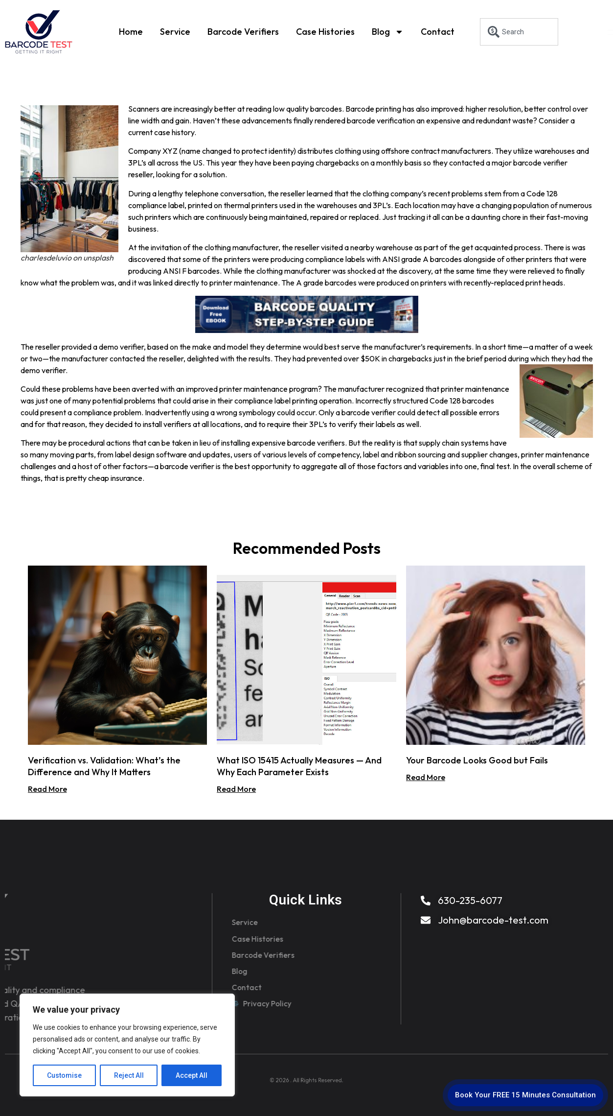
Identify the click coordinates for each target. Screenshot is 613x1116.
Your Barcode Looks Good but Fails (477, 760)
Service (175, 30)
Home (131, 30)
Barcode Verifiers (243, 30)
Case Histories (325, 30)
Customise (64, 1075)
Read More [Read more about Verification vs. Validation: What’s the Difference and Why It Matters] (47, 789)
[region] (127, 1045)
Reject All (129, 1075)
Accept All (191, 1075)
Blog (388, 30)
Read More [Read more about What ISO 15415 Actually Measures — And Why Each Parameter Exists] (236, 789)
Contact (437, 30)
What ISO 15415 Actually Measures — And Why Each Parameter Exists (299, 766)
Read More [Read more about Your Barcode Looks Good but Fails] (425, 777)
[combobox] (519, 32)
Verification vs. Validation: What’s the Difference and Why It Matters (104, 766)
